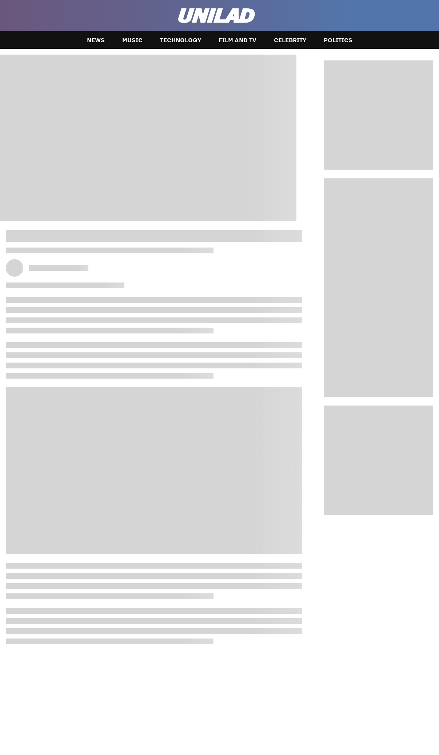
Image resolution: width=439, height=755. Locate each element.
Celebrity (290, 40)
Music (132, 40)
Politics (338, 40)
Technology (180, 40)
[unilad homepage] (216, 15)
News (96, 40)
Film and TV (237, 40)
